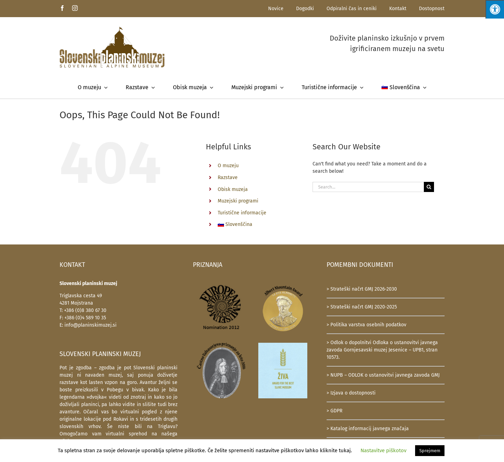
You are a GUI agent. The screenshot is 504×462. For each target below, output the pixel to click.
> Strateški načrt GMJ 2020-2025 (362, 307)
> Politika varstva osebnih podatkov (366, 325)
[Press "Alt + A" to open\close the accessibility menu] (494, 9)
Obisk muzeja (233, 189)
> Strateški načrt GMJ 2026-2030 (362, 289)
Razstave (228, 177)
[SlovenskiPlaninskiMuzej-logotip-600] (111, 28)
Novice (276, 9)
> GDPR (334, 411)
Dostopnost (431, 9)
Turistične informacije (242, 213)
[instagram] (75, 8)
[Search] (429, 187)
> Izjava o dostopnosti (351, 393)
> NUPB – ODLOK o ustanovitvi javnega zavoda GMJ (383, 375)
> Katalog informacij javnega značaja (368, 429)
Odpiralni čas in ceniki (352, 9)
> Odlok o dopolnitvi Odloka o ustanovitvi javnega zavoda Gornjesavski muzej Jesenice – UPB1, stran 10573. (382, 350)
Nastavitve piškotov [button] (383, 450)
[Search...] (368, 187)
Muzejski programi (238, 201)
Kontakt (397, 9)
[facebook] (62, 8)
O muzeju (228, 166)
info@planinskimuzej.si (90, 325)
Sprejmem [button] (429, 450)
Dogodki (305, 9)
